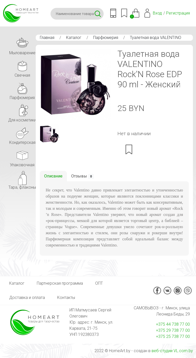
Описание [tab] (53, 176)
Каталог (73, 37)
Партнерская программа (60, 283)
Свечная (22, 67)
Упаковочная (22, 157)
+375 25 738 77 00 (173, 336)
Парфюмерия (105, 37)
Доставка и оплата (27, 297)
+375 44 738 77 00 (173, 324)
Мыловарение (22, 45)
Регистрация (178, 13)
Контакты (66, 297)
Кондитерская (22, 134)
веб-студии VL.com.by (172, 350)
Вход (157, 13)
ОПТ (99, 283)
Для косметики (22, 112)
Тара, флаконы (22, 179)
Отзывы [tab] (82, 176)
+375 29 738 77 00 (173, 330)
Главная (47, 37)
